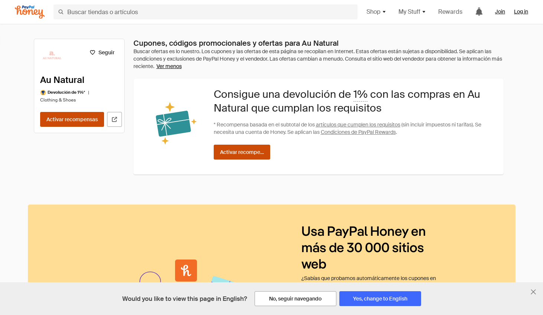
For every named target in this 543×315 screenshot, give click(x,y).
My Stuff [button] (412, 12)
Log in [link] (521, 11)
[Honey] (30, 12)
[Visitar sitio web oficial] (114, 119)
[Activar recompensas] (72, 119)
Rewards (450, 12)
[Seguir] (102, 52)
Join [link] (500, 11)
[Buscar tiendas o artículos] (206, 11)
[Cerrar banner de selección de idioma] (533, 292)
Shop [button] (376, 12)
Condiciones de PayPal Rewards (358, 132)
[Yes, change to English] (380, 298)
